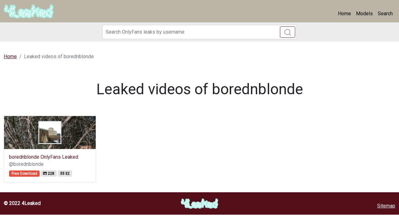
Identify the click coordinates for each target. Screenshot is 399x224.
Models (364, 13)
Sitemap (386, 206)
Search (385, 13)
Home (344, 13)
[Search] (199, 32)
